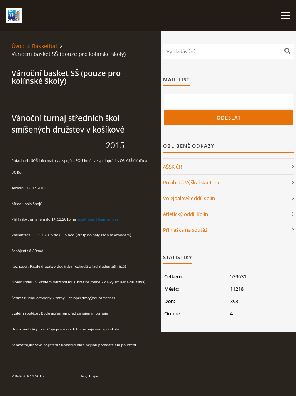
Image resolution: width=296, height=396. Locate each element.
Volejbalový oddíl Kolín (189, 198)
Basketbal (44, 46)
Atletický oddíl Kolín (185, 214)
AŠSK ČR (172, 166)
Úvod (18, 46)
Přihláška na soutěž (185, 229)
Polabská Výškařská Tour (191, 182)
